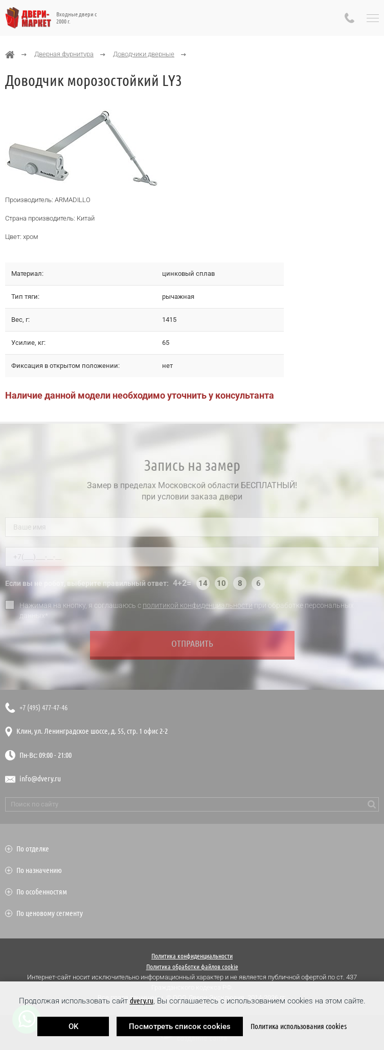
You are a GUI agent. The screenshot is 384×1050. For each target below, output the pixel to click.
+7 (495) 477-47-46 (43, 707)
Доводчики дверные (143, 54)
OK (73, 1026)
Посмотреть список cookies (180, 1026)
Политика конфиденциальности (192, 955)
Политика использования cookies (299, 1026)
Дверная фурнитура (64, 54)
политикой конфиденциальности (198, 607)
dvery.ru (141, 1000)
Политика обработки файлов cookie (192, 966)
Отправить (192, 646)
